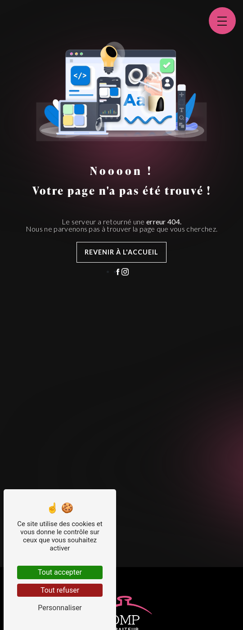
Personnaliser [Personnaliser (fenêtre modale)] (60, 607)
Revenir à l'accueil (121, 252)
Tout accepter (60, 572)
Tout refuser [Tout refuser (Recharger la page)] (59, 590)
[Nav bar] (222, 20)
